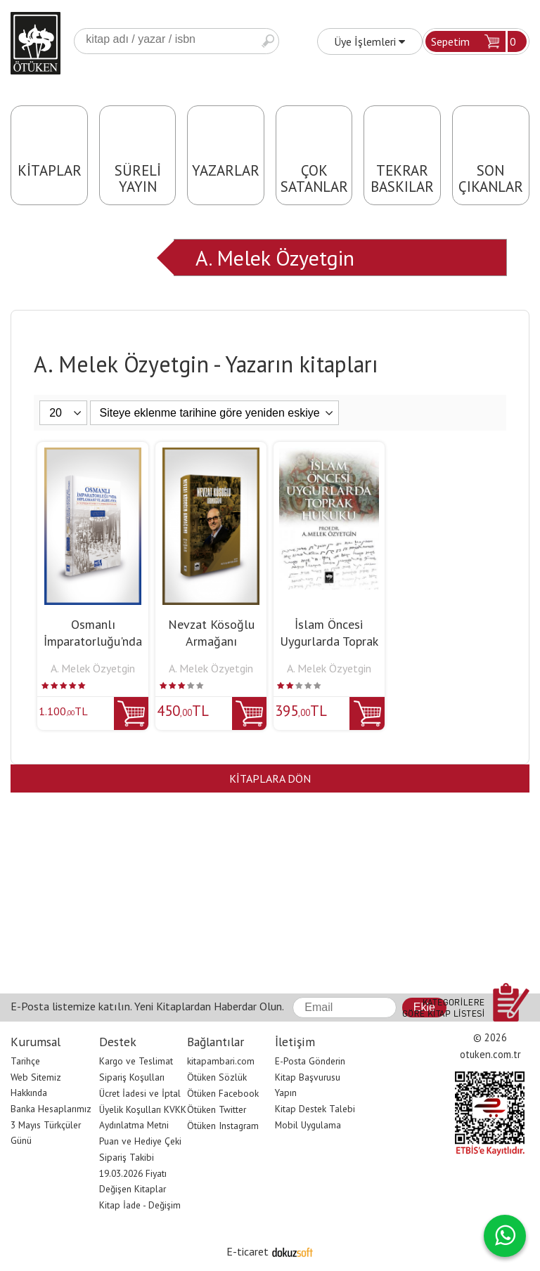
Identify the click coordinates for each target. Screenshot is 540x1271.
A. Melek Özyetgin (274, 257)
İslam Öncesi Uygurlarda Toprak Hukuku (329, 641)
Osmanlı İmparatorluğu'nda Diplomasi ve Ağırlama (93, 649)
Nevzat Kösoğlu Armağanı (211, 632)
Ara (267, 41)
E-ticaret (247, 1251)
